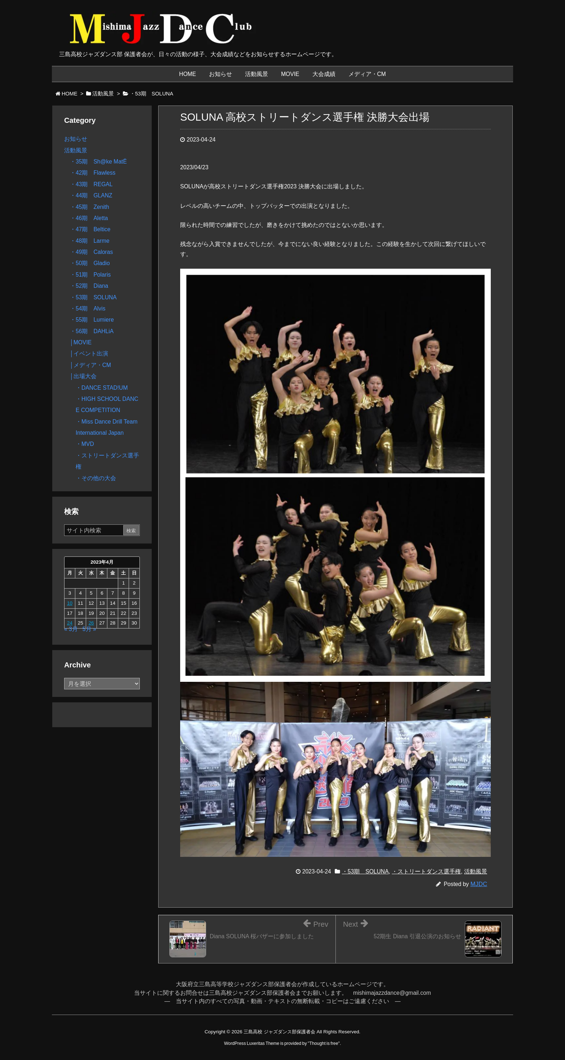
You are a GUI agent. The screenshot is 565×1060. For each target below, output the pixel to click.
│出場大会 (83, 376)
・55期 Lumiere (92, 320)
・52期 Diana (89, 286)
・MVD (85, 444)
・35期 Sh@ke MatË (98, 161)
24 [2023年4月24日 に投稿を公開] (69, 623)
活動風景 (475, 871)
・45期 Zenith (89, 207)
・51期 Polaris (90, 275)
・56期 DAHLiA (92, 331)
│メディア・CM (90, 365)
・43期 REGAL (91, 184)
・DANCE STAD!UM (102, 388)
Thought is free (323, 1043)
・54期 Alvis (87, 308)
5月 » (89, 629)
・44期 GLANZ (91, 195)
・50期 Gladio (90, 263)
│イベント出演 (89, 353)
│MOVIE (81, 342)
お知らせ (75, 139)
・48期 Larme (90, 241)
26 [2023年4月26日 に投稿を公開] (91, 623)
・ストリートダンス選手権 (426, 871)
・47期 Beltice (90, 229)
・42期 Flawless (92, 173)
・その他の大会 (96, 478)
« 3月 (71, 629)
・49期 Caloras (91, 252)
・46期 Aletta (89, 218)
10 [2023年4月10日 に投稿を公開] (69, 603)
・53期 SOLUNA (365, 871)
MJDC (478, 884)
